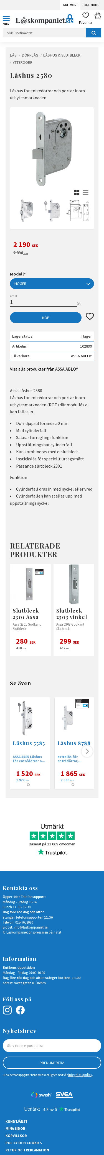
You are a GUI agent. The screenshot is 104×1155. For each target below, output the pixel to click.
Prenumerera (52, 1062)
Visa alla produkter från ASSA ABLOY (44, 369)
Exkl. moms (91, 5)
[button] (8, 19)
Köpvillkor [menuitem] (16, 1135)
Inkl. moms (70, 5)
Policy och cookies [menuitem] (24, 1143)
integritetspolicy (80, 1074)
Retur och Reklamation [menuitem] (27, 1150)
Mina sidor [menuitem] (15, 1128)
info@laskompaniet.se (30, 927)
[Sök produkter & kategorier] (52, 32)
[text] (52, 245)
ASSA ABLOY (81, 355)
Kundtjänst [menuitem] (16, 1121)
